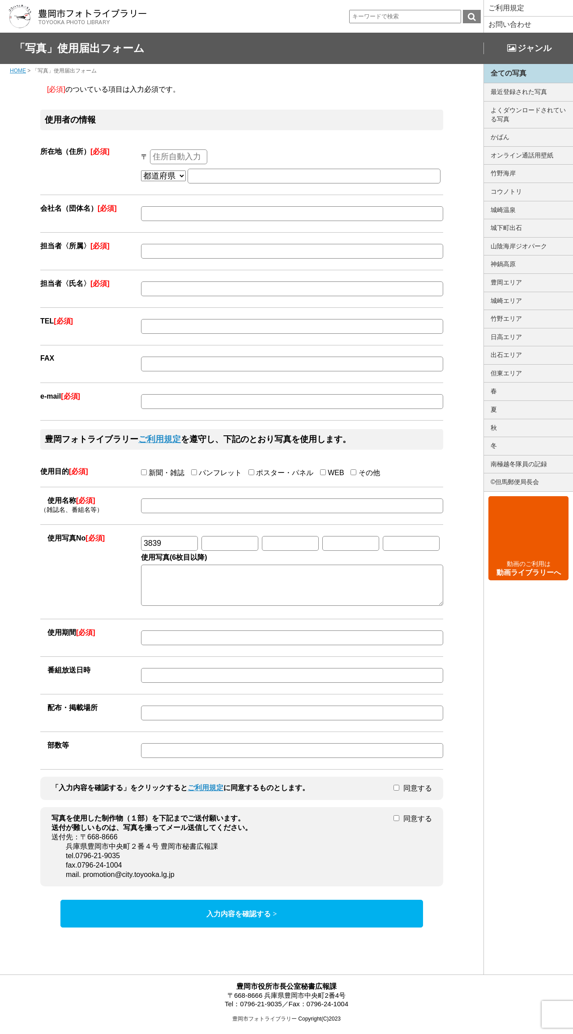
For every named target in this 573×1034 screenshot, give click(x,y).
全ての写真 (508, 73)
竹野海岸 (503, 173)
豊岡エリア (506, 282)
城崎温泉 (503, 209)
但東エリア (506, 373)
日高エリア (506, 336)
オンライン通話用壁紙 (522, 155)
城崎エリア (506, 300)
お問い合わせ (509, 24)
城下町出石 (506, 227)
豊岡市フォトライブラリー (264, 1025)
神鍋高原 (503, 264)
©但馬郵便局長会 (515, 481)
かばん (500, 136)
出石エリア (506, 354)
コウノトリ (506, 191)
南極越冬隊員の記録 (519, 464)
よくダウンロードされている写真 (528, 114)
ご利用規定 (506, 8)
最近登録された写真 (519, 91)
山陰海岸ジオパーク (519, 246)
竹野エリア (506, 318)
